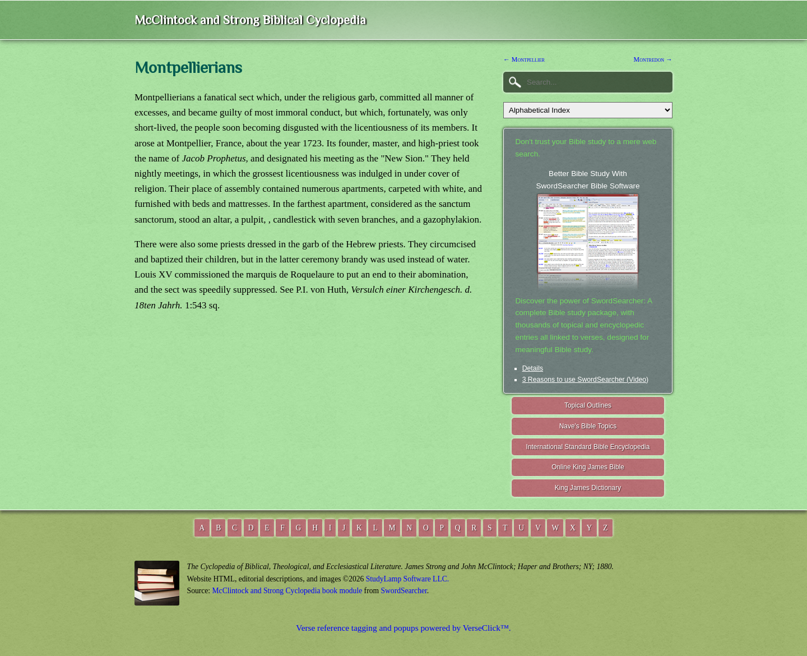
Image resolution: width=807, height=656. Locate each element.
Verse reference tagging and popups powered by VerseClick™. (403, 627)
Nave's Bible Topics (588, 426)
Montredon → (653, 59)
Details (532, 368)
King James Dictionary (588, 488)
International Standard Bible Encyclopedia (588, 447)
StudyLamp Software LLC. (407, 579)
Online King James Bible (587, 467)
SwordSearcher (403, 590)
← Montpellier (524, 59)
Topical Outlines (587, 405)
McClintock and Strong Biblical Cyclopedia (250, 20)
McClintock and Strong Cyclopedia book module (287, 590)
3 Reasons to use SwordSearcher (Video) (585, 380)
